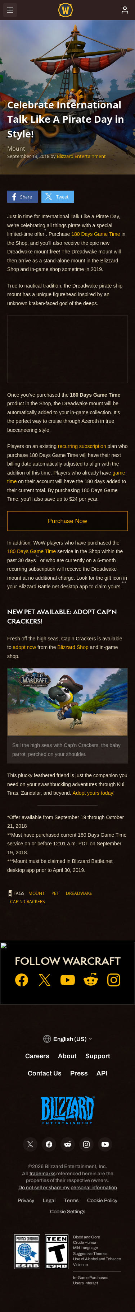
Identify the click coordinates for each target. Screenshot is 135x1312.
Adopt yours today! (94, 793)
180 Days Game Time (96, 234)
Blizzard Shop (72, 647)
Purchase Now (67, 521)
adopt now (24, 647)
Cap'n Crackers (27, 901)
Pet (55, 893)
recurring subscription (82, 446)
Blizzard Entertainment (81, 156)
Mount (36, 893)
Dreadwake (79, 893)
